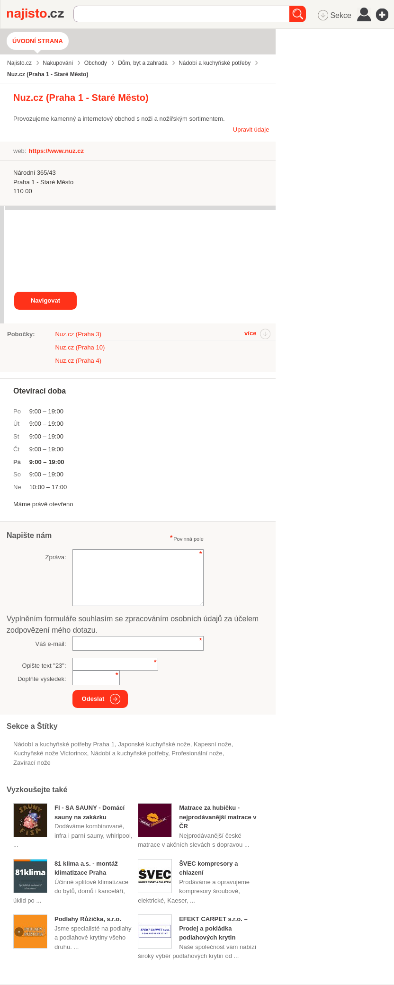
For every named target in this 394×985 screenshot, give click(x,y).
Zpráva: (55, 557)
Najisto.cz (40, 14)
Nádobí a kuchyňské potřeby (129, 753)
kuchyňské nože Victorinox (50, 753)
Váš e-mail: (51, 643)
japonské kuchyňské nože (154, 744)
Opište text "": (44, 665)
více (250, 333)
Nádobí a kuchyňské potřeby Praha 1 (64, 744)
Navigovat (45, 300)
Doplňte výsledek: (42, 678)
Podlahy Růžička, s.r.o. (87, 918)
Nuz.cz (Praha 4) (78, 360)
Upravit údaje (251, 129)
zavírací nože (32, 762)
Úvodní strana (37, 41)
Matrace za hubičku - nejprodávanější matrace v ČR (217, 817)
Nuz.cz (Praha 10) (80, 347)
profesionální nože (197, 753)
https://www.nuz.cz (56, 150)
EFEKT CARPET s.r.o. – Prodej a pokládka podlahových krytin (213, 928)
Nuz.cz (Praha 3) (78, 334)
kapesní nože (213, 744)
